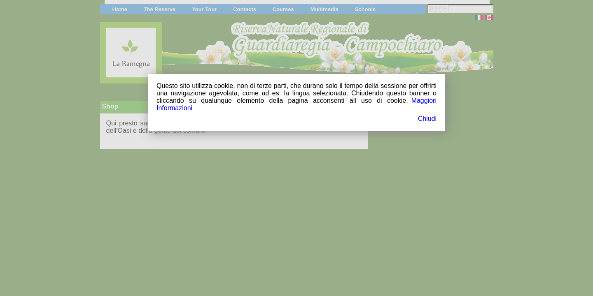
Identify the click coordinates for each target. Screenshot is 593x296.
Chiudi (427, 118)
